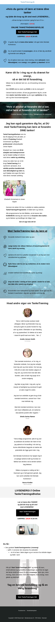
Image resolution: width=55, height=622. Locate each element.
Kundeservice (21, 610)
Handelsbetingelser (32, 610)
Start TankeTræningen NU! (27, 32)
